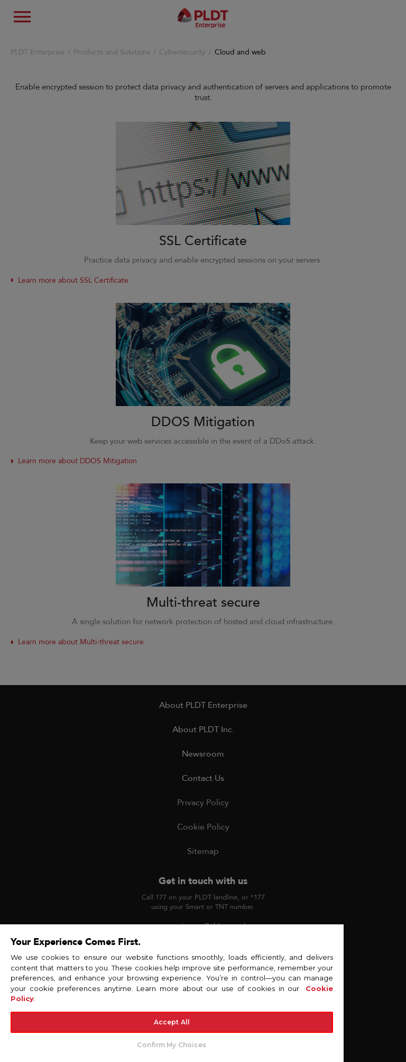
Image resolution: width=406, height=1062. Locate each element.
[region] (172, 992)
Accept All (172, 1022)
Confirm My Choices (171, 1045)
